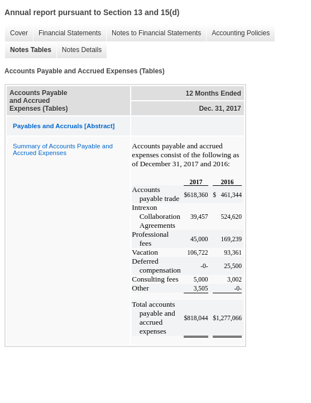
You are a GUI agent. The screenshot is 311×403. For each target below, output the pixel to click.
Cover (16, 33)
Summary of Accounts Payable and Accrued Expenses (63, 149)
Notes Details (79, 50)
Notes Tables (27, 50)
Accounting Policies (238, 33)
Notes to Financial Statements (153, 33)
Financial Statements (67, 33)
